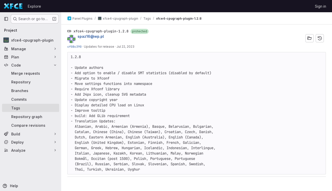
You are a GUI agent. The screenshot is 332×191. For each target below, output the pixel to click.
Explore (34, 6)
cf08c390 (74, 46)
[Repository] (30, 82)
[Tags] (30, 108)
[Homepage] (13, 6)
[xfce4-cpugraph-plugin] (30, 40)
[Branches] (30, 90)
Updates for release (99, 46)
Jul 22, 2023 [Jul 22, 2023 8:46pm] (125, 46)
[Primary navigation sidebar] (6, 19)
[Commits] (30, 99)
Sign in (320, 6)
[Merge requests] (30, 73)
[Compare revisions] (30, 125)
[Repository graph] (30, 116)
